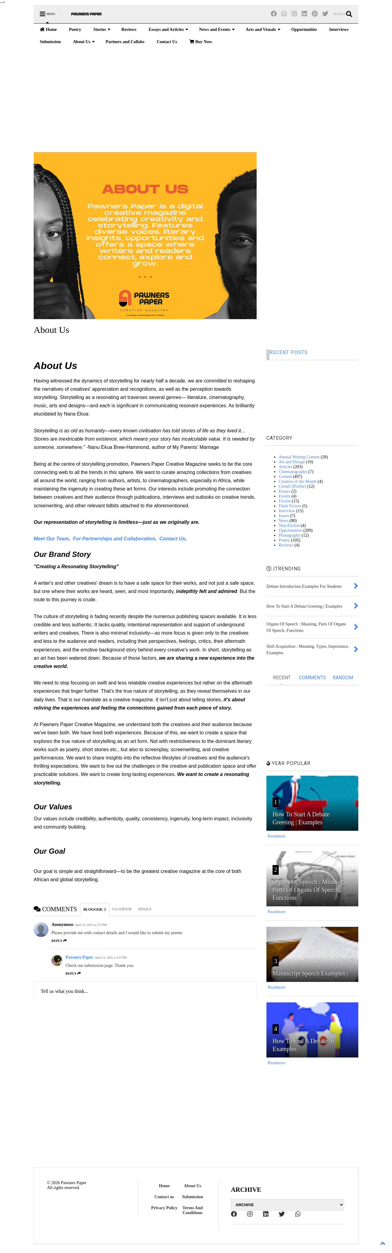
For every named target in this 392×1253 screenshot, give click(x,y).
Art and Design (292, 462)
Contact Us (167, 41)
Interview (287, 511)
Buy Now (200, 41)
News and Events (217, 29)
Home (48, 29)
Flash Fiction (290, 506)
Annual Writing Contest (299, 457)
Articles (285, 466)
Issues (284, 515)
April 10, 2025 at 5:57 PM (91, 925)
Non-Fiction (289, 525)
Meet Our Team (51, 538)
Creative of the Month (298, 481)
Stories (102, 29)
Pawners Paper (79, 957)
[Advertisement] (196, 100)
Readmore (276, 836)
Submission (50, 41)
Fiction (285, 501)
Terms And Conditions (193, 1210)
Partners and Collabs (125, 41)
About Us (84, 41)
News (283, 520)
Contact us (164, 1197)
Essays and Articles (168, 29)
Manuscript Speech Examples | (310, 973)
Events (284, 496)
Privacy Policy (164, 1208)
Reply (59, 940)
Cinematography (293, 471)
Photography (290, 535)
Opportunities (304, 29)
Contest (285, 476)
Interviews (339, 29)
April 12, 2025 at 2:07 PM (111, 957)
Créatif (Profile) (292, 486)
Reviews (128, 29)
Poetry (75, 29)
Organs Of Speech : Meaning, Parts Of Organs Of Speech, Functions (309, 889)
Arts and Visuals (263, 29)
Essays (284, 491)
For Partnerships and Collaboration (114, 538)
